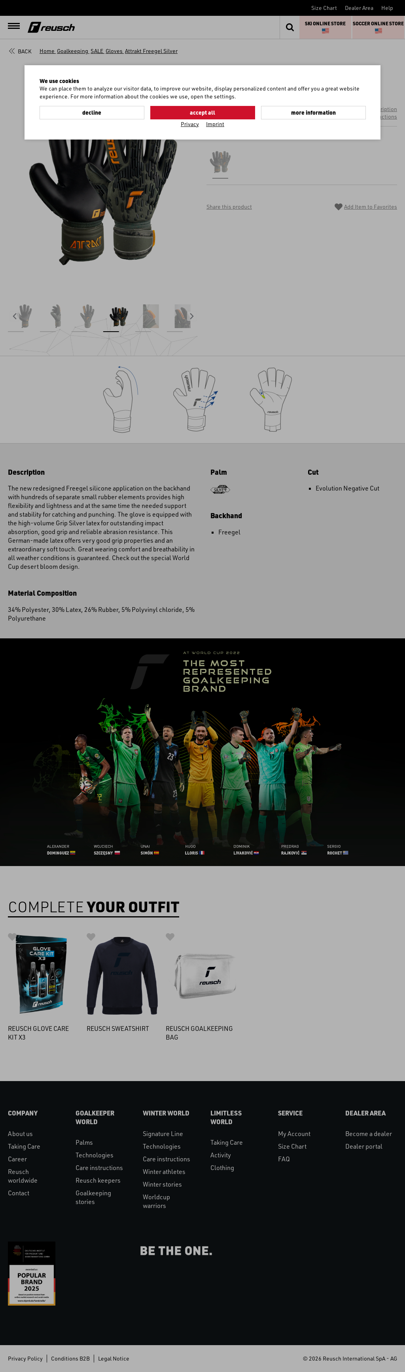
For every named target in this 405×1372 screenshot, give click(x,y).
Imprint (215, 124)
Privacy (190, 124)
